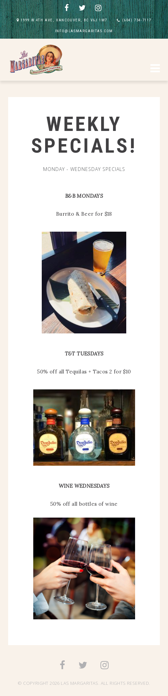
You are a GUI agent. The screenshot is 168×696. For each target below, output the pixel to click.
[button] (155, 69)
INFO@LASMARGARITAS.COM (84, 31)
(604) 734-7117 (136, 20)
